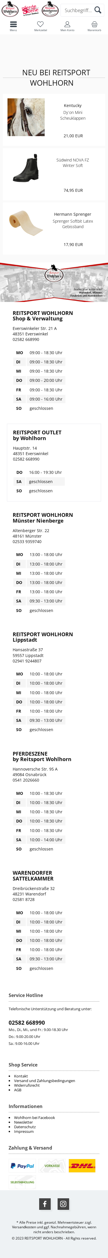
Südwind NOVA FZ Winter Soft (72, 162)
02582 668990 (27, 1022)
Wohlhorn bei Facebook (34, 1117)
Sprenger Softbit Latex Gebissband (73, 223)
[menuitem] (54, 1117)
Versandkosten (24, 1227)
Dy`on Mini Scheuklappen (73, 115)
